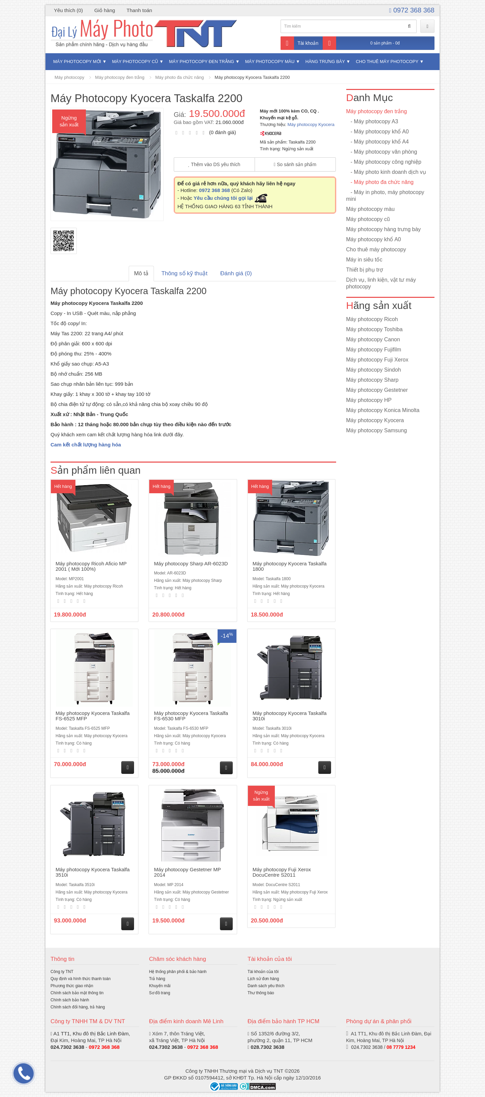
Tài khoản (300, 43)
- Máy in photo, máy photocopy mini (385, 195)
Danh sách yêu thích (266, 985)
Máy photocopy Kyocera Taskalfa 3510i (93, 872)
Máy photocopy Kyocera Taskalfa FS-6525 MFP (93, 716)
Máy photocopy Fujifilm (373, 349)
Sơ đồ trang (159, 993)
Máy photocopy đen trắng (201, 61)
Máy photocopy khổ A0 (373, 239)
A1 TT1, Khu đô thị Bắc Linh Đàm (91, 1033)
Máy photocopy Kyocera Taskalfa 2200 (252, 77)
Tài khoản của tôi (263, 971)
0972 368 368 (411, 10)
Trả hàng (157, 978)
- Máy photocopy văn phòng (381, 152)
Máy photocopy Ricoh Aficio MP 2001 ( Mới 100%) (91, 566)
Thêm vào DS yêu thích (214, 164)
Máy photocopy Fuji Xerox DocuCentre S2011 (282, 872)
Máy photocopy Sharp (372, 380)
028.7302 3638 (267, 1047)
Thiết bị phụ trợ (364, 270)
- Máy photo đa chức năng (380, 182)
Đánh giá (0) (236, 273)
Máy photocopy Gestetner (377, 390)
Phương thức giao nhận (72, 985)
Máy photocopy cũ (135, 61)
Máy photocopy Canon (373, 339)
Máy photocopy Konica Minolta (383, 410)
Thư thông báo (261, 993)
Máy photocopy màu (270, 61)
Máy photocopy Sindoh (373, 370)
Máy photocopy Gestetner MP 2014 (187, 872)
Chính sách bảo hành (70, 1000)
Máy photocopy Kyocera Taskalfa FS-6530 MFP (191, 716)
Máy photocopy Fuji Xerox (377, 360)
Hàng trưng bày (325, 61)
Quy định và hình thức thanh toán (80, 978)
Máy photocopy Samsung (376, 430)
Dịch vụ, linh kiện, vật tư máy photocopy (381, 283)
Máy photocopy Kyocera (310, 124)
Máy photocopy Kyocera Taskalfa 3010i (290, 716)
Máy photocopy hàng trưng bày (383, 229)
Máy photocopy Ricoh (372, 319)
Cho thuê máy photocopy (387, 61)
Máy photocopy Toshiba (374, 329)
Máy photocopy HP (369, 400)
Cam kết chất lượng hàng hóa (86, 444)
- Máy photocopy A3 (372, 121)
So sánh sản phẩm (295, 164)
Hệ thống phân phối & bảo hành (178, 971)
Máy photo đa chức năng (179, 77)
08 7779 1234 (401, 1047)
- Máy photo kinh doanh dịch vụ (386, 172)
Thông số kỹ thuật (184, 273)
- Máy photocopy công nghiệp (383, 162)
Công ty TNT (62, 971)
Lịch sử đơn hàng (263, 978)
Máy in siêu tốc (364, 259)
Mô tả (141, 273)
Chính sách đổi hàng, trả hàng (78, 1007)
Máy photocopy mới (77, 61)
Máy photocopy (69, 77)
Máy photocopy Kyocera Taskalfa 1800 (290, 566)
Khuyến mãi (160, 985)
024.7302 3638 (67, 1047)
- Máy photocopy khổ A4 (377, 142)
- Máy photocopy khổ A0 (377, 131)
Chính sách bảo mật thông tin (77, 993)
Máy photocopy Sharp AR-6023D (191, 563)
